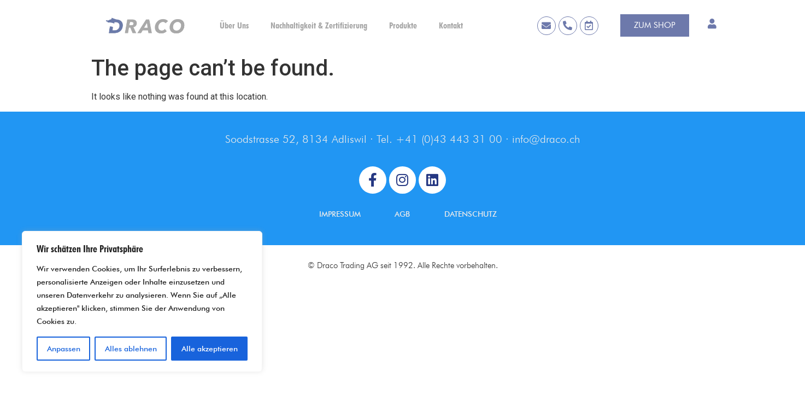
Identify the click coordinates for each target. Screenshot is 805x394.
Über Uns (234, 25)
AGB (402, 214)
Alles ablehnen (131, 348)
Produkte (403, 25)
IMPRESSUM (340, 214)
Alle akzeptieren (209, 348)
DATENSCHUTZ (470, 214)
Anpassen (63, 348)
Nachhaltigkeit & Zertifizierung (319, 25)
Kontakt (451, 25)
